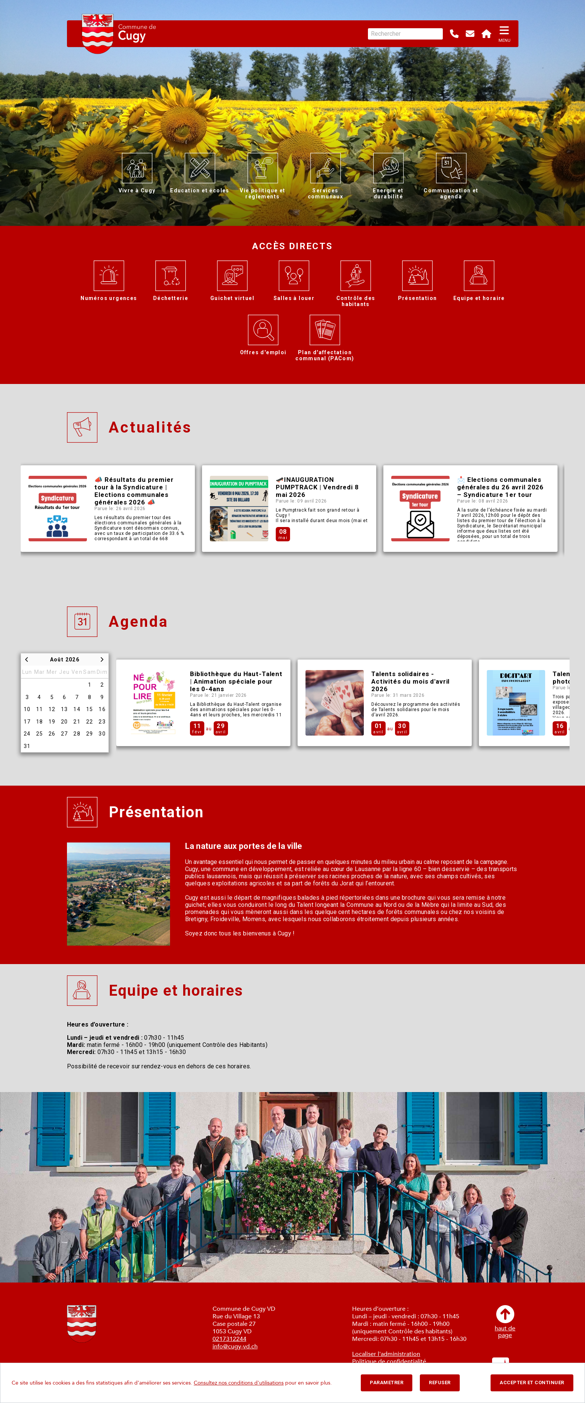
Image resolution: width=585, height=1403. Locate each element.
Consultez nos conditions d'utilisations (239, 1382)
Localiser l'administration (386, 1354)
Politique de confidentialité (389, 1361)
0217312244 (229, 1339)
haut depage (505, 1322)
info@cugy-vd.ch (235, 1346)
